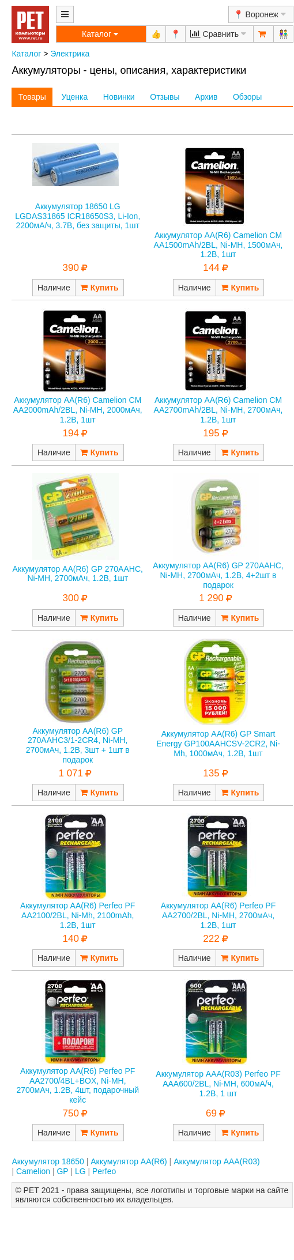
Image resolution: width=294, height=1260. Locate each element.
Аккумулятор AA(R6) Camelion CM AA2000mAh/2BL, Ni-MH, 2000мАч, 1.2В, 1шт (77, 409)
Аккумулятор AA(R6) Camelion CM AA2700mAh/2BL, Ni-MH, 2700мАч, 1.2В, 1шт (218, 409)
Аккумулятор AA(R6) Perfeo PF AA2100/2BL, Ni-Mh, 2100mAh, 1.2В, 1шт (77, 915)
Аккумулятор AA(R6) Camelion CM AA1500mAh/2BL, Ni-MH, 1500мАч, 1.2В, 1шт (218, 245)
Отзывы (164, 96)
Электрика (69, 53)
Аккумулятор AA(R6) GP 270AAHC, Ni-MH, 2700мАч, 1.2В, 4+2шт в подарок (218, 575)
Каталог (26, 53)
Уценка (74, 96)
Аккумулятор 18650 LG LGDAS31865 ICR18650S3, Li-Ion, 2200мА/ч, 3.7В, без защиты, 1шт (77, 216)
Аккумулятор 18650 (48, 1161)
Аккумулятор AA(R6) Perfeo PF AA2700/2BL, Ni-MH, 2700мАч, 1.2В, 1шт (218, 915)
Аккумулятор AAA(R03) (217, 1161)
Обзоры (247, 96)
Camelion (33, 1171)
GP (62, 1171)
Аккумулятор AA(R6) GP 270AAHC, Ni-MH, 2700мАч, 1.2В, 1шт (78, 573)
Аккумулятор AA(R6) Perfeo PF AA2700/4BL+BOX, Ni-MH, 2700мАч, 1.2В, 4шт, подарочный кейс (77, 1085)
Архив (206, 96)
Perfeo (104, 1171)
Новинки (119, 96)
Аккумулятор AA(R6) (129, 1161)
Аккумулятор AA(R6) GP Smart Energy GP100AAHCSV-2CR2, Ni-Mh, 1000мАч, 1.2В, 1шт (218, 743)
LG (80, 1171)
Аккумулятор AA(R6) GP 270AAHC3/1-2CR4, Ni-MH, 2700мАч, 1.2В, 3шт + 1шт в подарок (78, 745)
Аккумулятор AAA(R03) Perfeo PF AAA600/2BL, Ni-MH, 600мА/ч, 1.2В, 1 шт (218, 1083)
